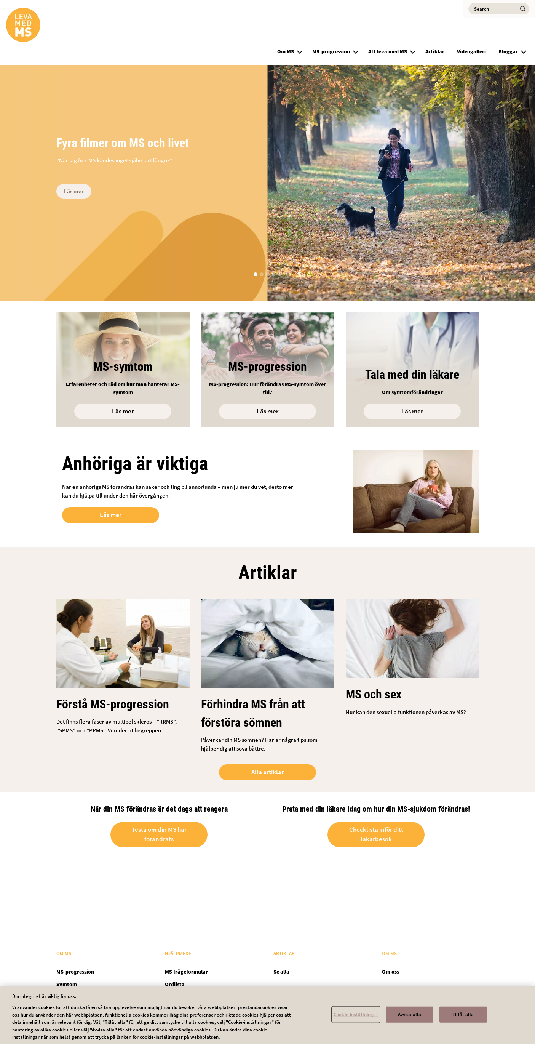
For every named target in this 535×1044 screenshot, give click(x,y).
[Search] (498, 8)
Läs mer (74, 191)
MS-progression (331, 51)
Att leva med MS (387, 51)
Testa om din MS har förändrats (159, 835)
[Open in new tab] (412, 369)
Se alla (281, 971)
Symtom (66, 984)
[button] (299, 50)
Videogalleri (471, 51)
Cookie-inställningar (356, 1018)
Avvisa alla (409, 1018)
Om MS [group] (285, 51)
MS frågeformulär (186, 971)
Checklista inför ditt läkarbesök (376, 835)
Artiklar (434, 51)
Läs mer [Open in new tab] (110, 515)
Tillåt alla (463, 1018)
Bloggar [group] (508, 51)
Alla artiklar (267, 773)
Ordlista (175, 984)
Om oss (390, 971)
